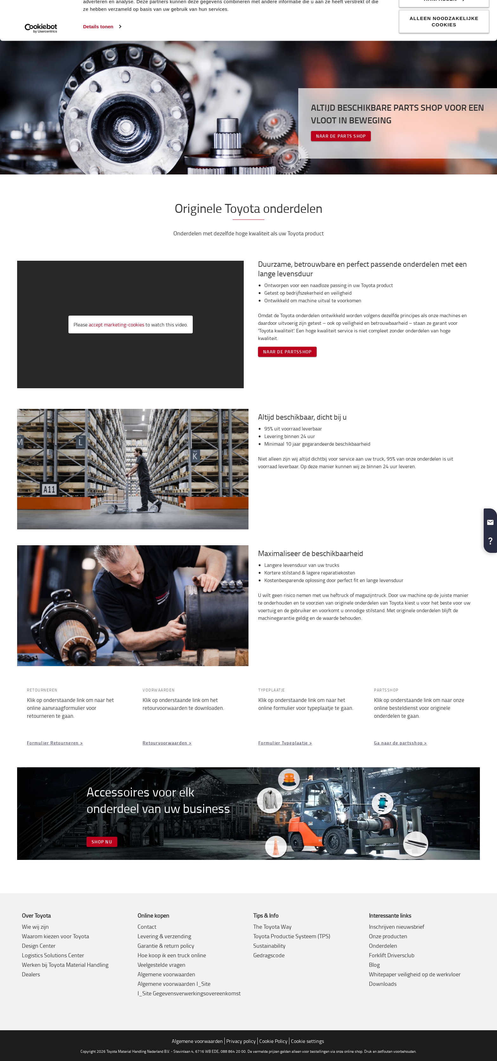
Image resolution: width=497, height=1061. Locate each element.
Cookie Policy (273, 1041)
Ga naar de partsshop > (400, 743)
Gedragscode (269, 955)
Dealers (31, 974)
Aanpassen (444, 35)
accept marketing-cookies (116, 324)
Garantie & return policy (166, 945)
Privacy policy (241, 1041)
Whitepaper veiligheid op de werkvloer (415, 974)
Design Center (38, 945)
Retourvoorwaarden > (167, 743)
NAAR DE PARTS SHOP (341, 136)
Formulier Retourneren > (55, 743)
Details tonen (98, 63)
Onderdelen (383, 945)
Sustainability (269, 945)
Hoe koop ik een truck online (172, 955)
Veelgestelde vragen (161, 964)
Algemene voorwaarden (166, 974)
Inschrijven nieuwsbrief (396, 926)
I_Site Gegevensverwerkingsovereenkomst (189, 993)
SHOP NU (102, 842)
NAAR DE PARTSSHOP (287, 352)
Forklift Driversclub (391, 955)
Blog (374, 964)
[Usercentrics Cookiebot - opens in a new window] (41, 65)
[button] (490, 519)
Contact (147, 926)
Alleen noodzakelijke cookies (444, 58)
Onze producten (388, 936)
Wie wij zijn (35, 926)
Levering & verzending (164, 936)
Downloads (383, 983)
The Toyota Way (272, 926)
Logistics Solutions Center (53, 955)
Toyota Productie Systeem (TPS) (291, 936)
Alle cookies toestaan (444, 16)
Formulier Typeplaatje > (285, 743)
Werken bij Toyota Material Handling (65, 964)
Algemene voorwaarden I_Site (174, 983)
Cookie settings (307, 1041)
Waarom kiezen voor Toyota (55, 936)
